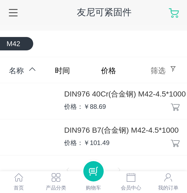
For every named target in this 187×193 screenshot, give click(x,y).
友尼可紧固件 (104, 12)
